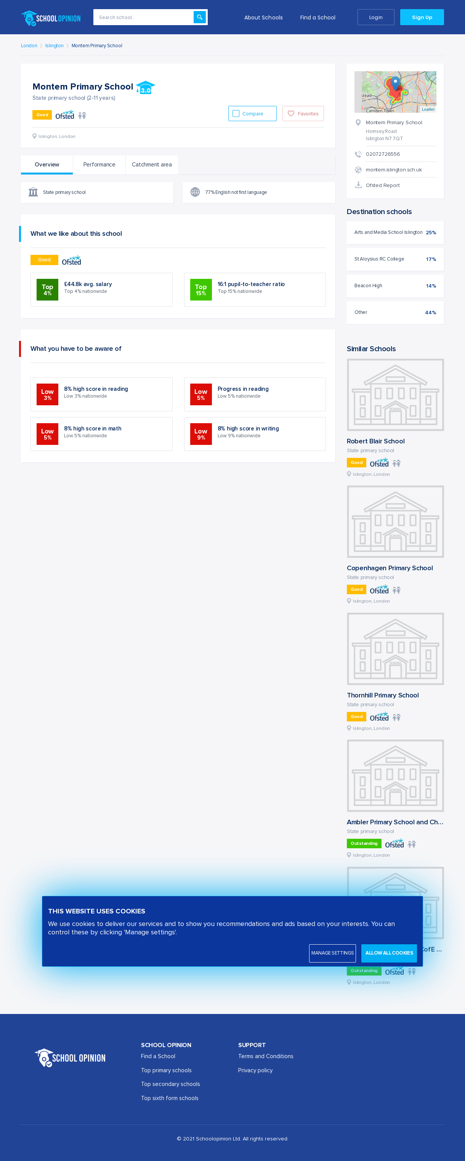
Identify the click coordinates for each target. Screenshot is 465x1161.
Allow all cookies (389, 953)
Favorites (308, 114)
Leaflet (428, 109)
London (29, 45)
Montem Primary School (97, 45)
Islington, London (371, 474)
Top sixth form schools (170, 1098)
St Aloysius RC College (379, 259)
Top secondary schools (170, 1084)
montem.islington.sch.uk (394, 170)
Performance (99, 165)
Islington (54, 45)
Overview (47, 165)
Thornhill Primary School (383, 695)
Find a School (318, 17)
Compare (253, 114)
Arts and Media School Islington (388, 232)
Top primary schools (166, 1070)
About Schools (263, 17)
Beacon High (368, 285)
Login (375, 17)
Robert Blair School (375, 441)
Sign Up (422, 17)
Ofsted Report (382, 185)
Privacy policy (255, 1070)
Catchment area (152, 165)
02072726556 (383, 154)
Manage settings (332, 953)
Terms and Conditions (265, 1056)
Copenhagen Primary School (390, 568)
